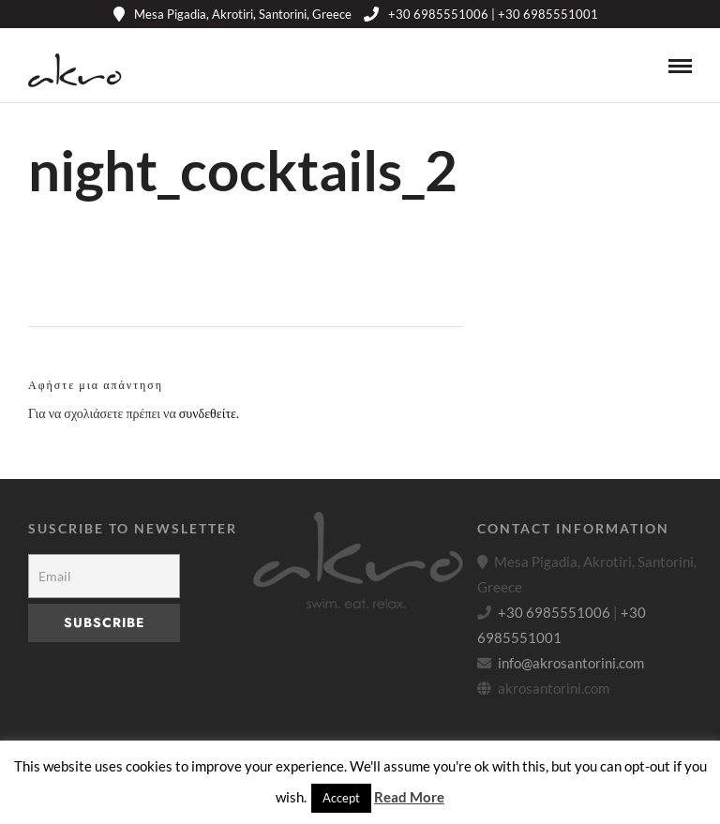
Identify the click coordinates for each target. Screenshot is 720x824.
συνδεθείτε (207, 413)
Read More (409, 796)
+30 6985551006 (554, 612)
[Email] (104, 576)
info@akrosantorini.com (571, 662)
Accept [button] (341, 797)
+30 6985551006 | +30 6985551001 (481, 14)
